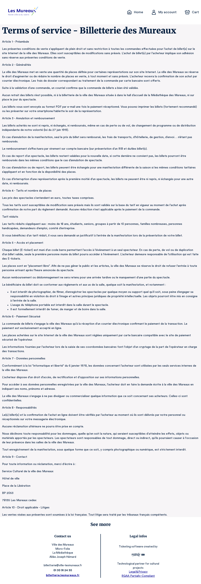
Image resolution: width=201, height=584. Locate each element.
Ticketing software (131, 546)
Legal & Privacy (137, 571)
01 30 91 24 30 (63, 570)
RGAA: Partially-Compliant (137, 575)
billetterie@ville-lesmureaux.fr (63, 565)
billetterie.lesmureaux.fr (63, 575)
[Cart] (192, 12)
